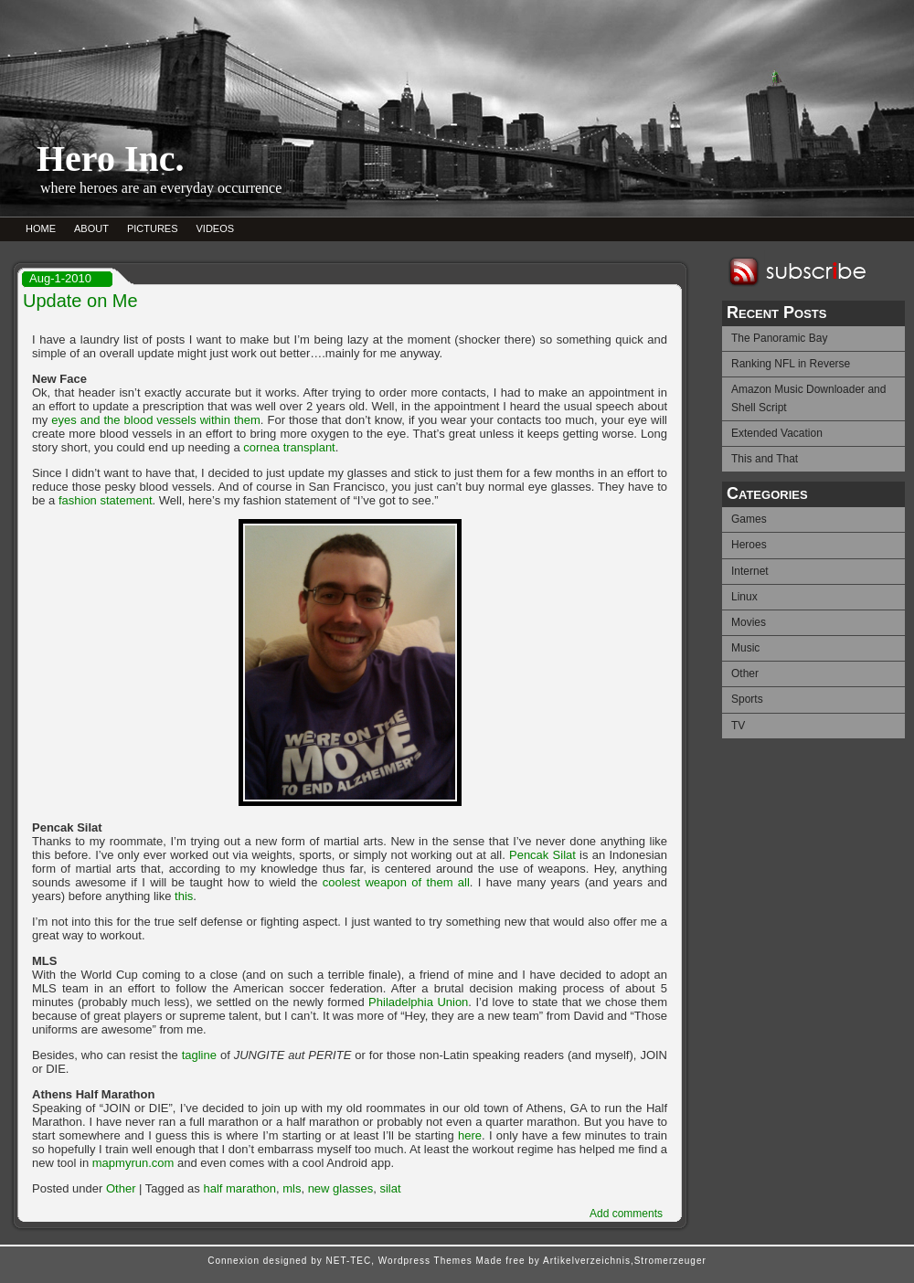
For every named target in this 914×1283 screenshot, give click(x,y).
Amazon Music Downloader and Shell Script (808, 398)
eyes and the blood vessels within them (155, 420)
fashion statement (105, 500)
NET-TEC (348, 1261)
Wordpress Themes (425, 1261)
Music (745, 648)
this (184, 896)
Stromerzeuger (670, 1261)
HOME (41, 228)
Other (745, 673)
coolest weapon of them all (396, 882)
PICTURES (152, 228)
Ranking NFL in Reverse (790, 363)
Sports (747, 699)
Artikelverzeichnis (587, 1261)
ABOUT (91, 228)
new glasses (341, 1188)
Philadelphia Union (418, 1002)
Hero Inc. (110, 158)
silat (389, 1188)
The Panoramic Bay (779, 338)
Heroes (749, 544)
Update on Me (80, 301)
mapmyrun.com (133, 1163)
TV (738, 725)
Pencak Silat (542, 855)
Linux (744, 596)
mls (291, 1188)
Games (749, 519)
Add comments (626, 1213)
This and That (764, 458)
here (470, 1135)
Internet (750, 571)
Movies (748, 622)
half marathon (239, 1188)
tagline (199, 1055)
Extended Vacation (777, 433)
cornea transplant (289, 447)
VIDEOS (216, 228)
